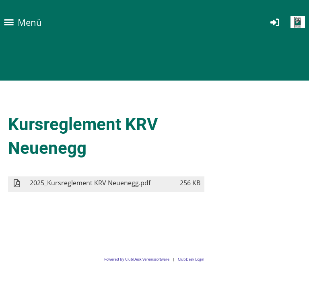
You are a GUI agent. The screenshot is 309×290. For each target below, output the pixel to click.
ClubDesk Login (191, 259)
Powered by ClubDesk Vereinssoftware (136, 259)
